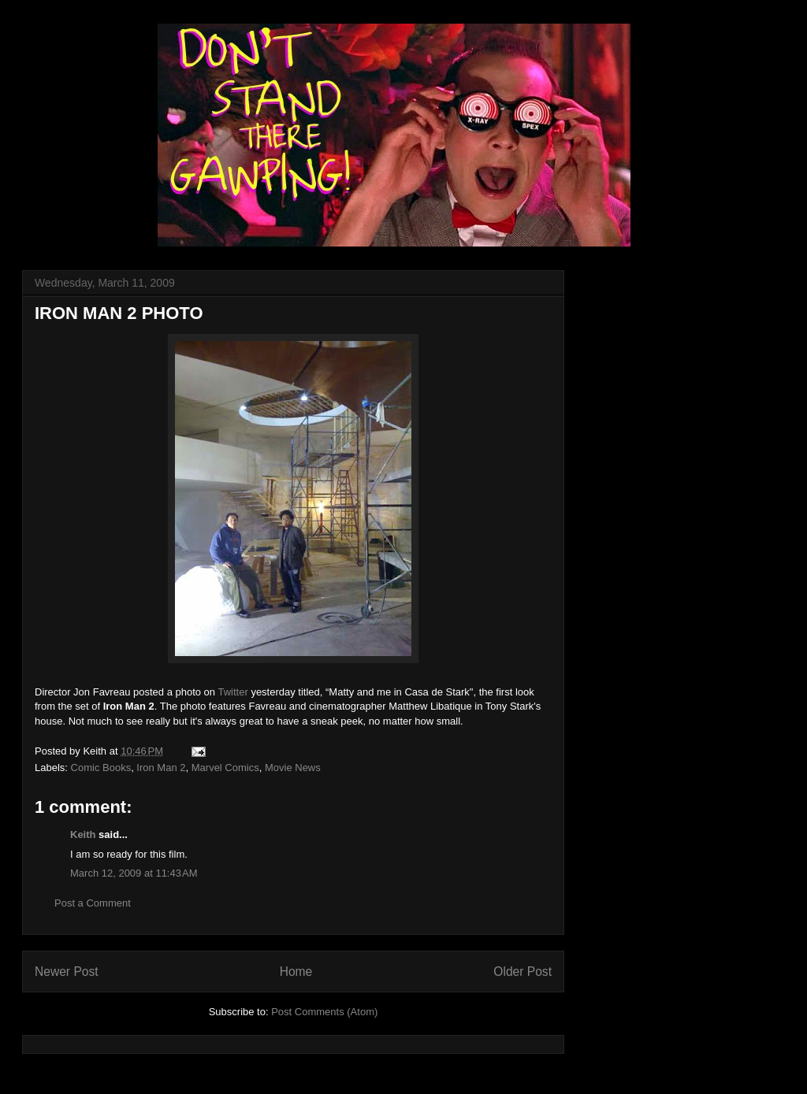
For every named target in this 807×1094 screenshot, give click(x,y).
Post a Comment (92, 903)
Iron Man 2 (160, 767)
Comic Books (101, 767)
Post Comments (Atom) (324, 1012)
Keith (83, 834)
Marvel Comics (225, 767)
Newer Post (67, 971)
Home (296, 971)
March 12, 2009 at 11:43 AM (134, 873)
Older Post (522, 971)
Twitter (232, 692)
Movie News (293, 767)
